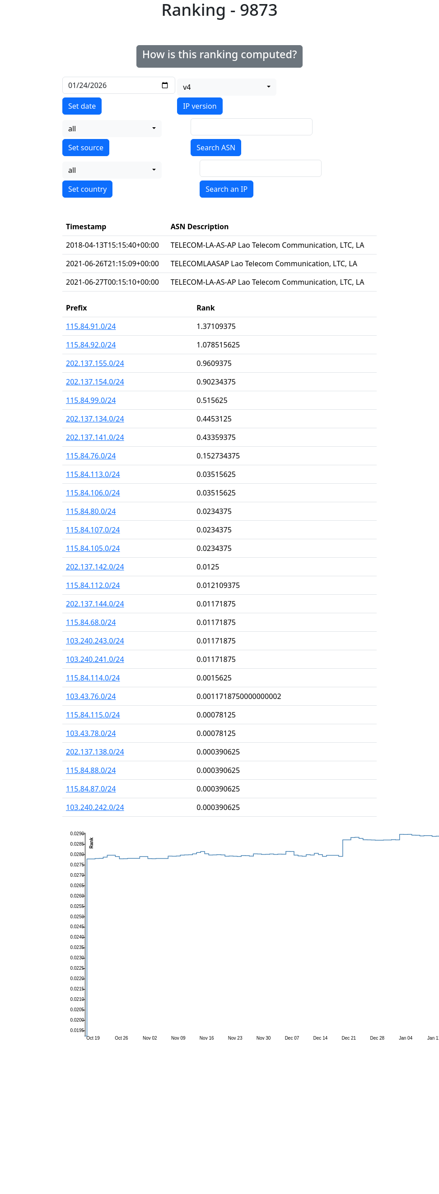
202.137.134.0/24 (95, 419)
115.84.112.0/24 (93, 585)
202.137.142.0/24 (95, 567)
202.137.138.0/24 (95, 752)
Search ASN (215, 148)
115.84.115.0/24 (93, 715)
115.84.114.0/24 (93, 678)
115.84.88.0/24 (91, 770)
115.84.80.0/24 (91, 511)
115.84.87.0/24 (91, 789)
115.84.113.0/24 (93, 474)
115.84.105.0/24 (93, 548)
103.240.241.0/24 (95, 659)
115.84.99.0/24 (91, 400)
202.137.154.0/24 (95, 382)
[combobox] (226, 87)
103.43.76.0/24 (91, 696)
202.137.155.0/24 (95, 363)
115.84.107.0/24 (93, 530)
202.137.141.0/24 (95, 437)
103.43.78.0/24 (91, 733)
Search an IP (226, 189)
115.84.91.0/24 (91, 326)
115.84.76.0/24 (91, 456)
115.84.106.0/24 (93, 493)
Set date (82, 106)
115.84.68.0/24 (91, 622)
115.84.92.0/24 (91, 345)
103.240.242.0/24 (95, 807)
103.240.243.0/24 (95, 641)
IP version (199, 106)
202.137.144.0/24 (95, 604)
